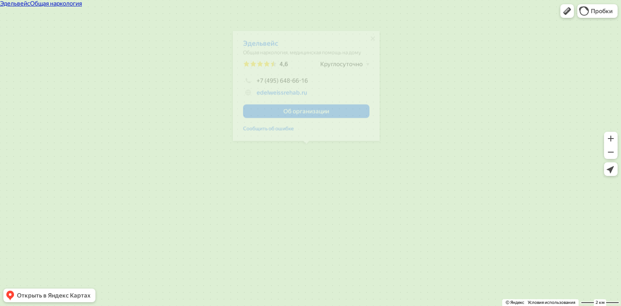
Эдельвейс (260, 46)
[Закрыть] (372, 41)
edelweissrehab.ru (282, 95)
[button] (567, 11)
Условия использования (551, 302)
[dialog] (306, 89)
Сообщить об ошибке (268, 132)
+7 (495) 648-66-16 (275, 83)
